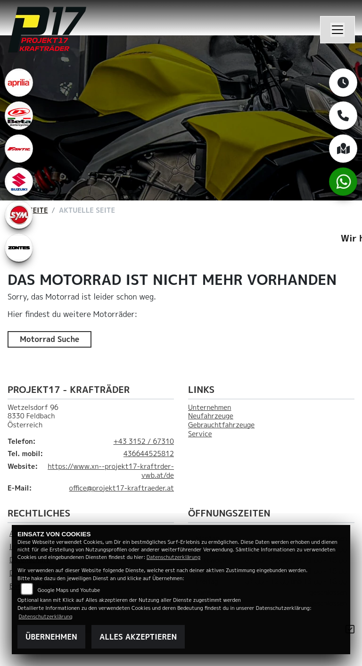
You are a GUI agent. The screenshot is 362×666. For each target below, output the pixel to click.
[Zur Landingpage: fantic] (19, 148)
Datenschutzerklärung (173, 556)
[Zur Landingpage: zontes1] (19, 247)
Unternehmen (209, 407)
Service (200, 434)
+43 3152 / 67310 (143, 441)
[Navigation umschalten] (337, 29)
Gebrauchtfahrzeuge (221, 425)
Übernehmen (51, 637)
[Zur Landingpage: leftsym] (19, 214)
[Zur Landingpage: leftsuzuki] (19, 181)
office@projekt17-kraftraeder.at (121, 488)
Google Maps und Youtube (69, 589)
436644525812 (148, 453)
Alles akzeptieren (138, 637)
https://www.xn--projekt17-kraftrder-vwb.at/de (111, 471)
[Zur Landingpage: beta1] (19, 115)
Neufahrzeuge (210, 416)
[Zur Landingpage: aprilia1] (19, 82)
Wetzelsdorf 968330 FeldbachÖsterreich (33, 416)
